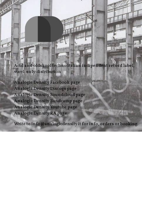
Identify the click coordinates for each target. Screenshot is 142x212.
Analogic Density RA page (40, 113)
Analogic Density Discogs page (45, 89)
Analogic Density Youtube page (45, 107)
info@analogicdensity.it (56, 124)
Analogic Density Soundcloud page (49, 95)
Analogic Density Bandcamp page (48, 101)
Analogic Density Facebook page (47, 83)
